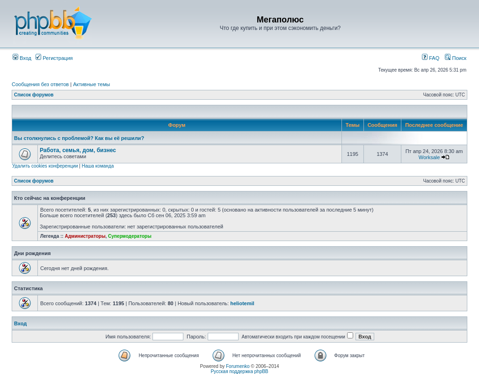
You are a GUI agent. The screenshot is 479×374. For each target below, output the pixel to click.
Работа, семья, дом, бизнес (78, 150)
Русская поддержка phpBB (239, 371)
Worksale (429, 157)
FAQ (430, 58)
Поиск (455, 58)
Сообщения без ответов (40, 84)
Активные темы (91, 84)
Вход (22, 58)
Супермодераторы (130, 236)
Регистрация (54, 58)
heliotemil (242, 303)
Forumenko (238, 366)
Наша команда (98, 166)
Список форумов (34, 94)
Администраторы (85, 236)
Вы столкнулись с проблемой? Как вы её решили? (79, 138)
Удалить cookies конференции (45, 166)
